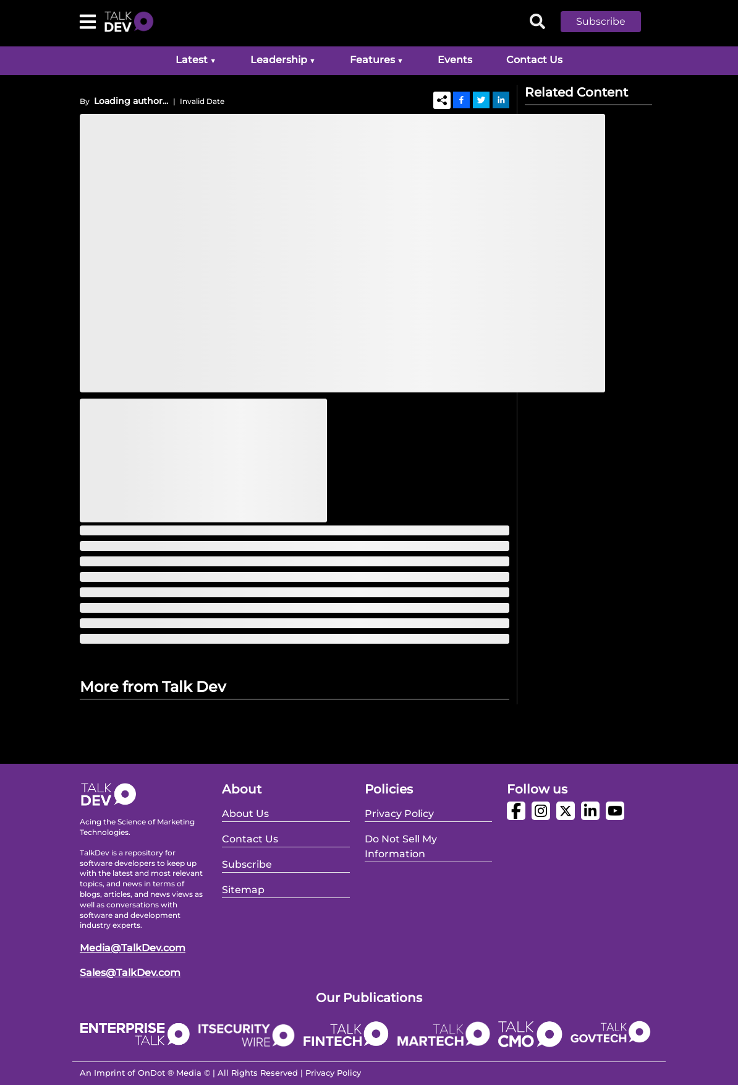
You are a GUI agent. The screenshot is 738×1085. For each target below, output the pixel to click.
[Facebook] (461, 100)
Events (455, 60)
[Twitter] (481, 100)
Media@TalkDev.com (132, 948)
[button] (610, 21)
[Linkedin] (501, 100)
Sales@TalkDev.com (130, 973)
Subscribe (601, 21)
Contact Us (534, 60)
